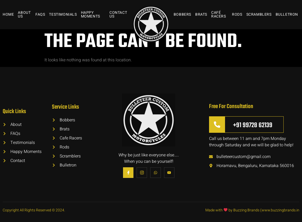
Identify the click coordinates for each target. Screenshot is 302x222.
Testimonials (63, 14)
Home (8, 14)
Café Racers (218, 14)
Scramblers (259, 14)
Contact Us (118, 14)
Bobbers (182, 14)
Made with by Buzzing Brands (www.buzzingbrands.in (252, 210)
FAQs (40, 14)
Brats (201, 14)
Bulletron (287, 14)
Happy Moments (90, 14)
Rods (237, 14)
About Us (24, 14)
